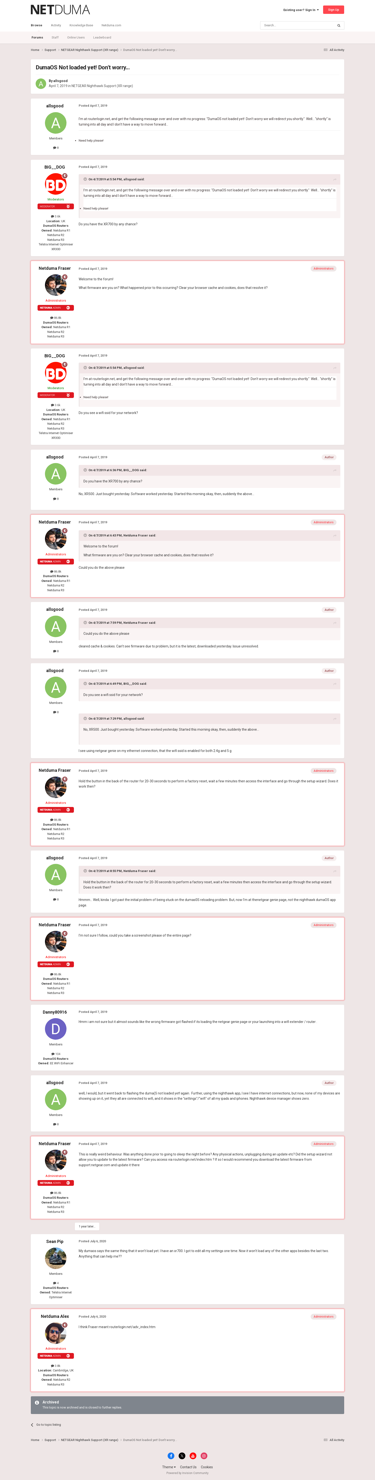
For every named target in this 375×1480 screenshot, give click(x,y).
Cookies (207, 1467)
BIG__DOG (54, 167)
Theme (169, 1467)
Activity (56, 25)
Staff (55, 37)
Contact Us (188, 1467)
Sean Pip (54, 1241)
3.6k (56, 216)
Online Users (76, 37)
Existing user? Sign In (301, 10)
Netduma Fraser (55, 268)
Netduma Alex (55, 1316)
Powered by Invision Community (187, 1473)
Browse (36, 27)
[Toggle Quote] (85, 179)
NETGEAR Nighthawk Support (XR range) (102, 86)
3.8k (56, 1366)
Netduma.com (111, 25)
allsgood (60, 81)
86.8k (55, 318)
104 (55, 1054)
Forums (37, 37)
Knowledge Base (81, 25)
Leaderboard (102, 37)
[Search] (285, 25)
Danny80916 (55, 1012)
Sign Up (333, 9)
